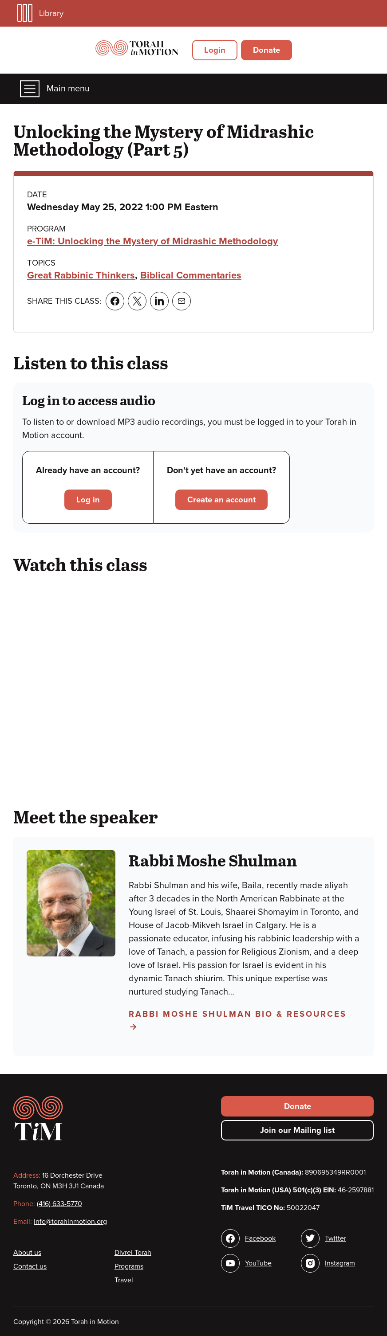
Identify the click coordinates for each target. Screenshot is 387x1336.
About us (27, 1252)
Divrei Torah (133, 1252)
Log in (88, 500)
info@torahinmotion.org (70, 1221)
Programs (129, 1266)
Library (40, 13)
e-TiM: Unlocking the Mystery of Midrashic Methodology (152, 241)
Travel (124, 1280)
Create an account (221, 500)
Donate (266, 50)
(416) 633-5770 (59, 1203)
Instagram (340, 1263)
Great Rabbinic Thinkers (81, 275)
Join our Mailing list (297, 1130)
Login (214, 50)
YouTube (258, 1263)
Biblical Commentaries (190, 275)
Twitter (335, 1238)
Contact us (30, 1266)
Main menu (55, 89)
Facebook (260, 1238)
